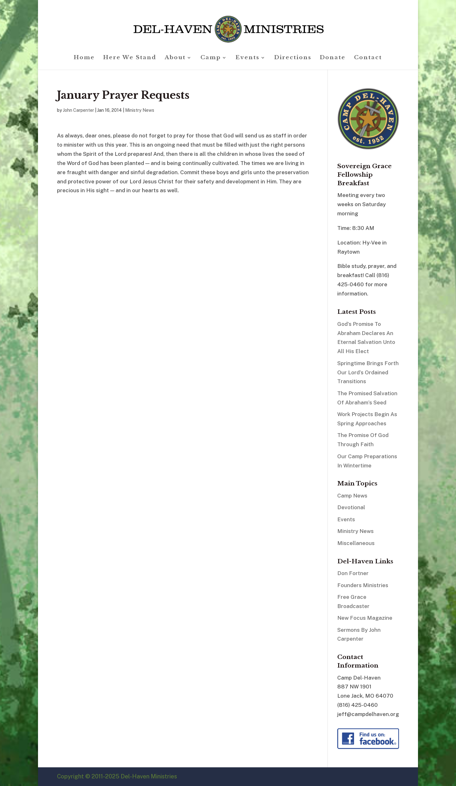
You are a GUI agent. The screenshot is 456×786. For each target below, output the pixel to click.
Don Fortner (353, 573)
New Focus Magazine (364, 618)
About (175, 58)
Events (247, 58)
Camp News (352, 495)
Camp (210, 58)
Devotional (351, 507)
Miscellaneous (356, 543)
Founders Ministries (362, 585)
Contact (368, 58)
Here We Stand (129, 58)
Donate (332, 58)
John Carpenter (78, 110)
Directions (292, 58)
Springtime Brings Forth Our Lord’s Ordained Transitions (368, 372)
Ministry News (139, 110)
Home (84, 58)
